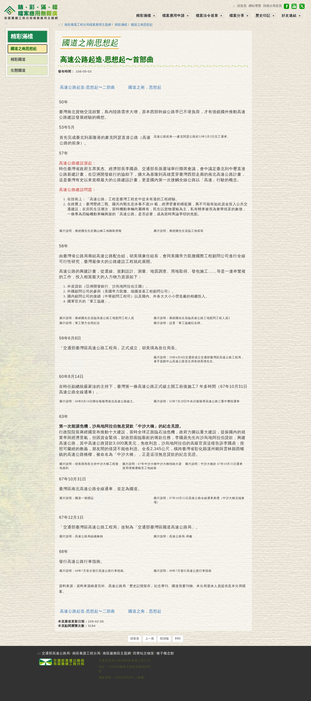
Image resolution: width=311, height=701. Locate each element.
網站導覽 (255, 5)
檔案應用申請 (173, 15)
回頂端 (164, 638)
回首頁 (242, 5)
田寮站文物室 (143, 653)
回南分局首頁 (272, 5)
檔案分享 (236, 15)
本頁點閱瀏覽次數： (73, 625)
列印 (178, 638)
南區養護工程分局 (86, 653)
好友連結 (289, 15)
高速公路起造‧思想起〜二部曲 (87, 87)
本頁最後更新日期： (73, 621)
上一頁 (149, 638)
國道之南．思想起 (144, 87)
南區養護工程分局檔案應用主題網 (87, 24)
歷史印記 (262, 15)
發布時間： (66, 71)
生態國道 (18, 70)
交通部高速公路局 (56, 653)
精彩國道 (18, 59)
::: (234, 5)
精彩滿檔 (143, 15)
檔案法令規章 (207, 15)
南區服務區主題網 (117, 653)
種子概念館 (165, 653)
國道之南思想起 (142, 24)
